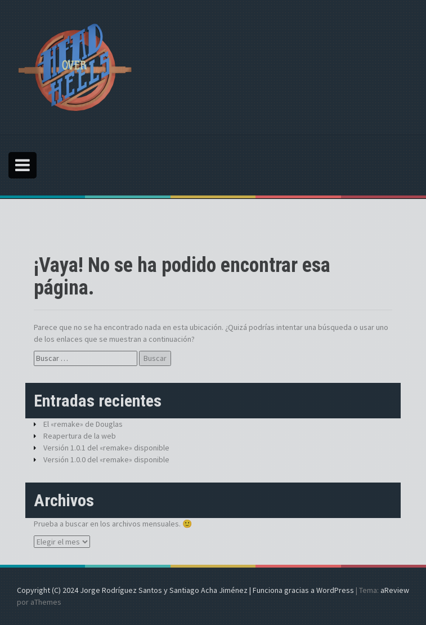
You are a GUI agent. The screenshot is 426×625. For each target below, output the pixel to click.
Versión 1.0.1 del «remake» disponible (106, 448)
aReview (394, 590)
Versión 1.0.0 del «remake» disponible (106, 459)
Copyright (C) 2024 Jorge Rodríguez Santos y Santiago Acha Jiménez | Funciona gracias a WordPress (185, 590)
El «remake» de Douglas (83, 424)
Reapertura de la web (79, 436)
